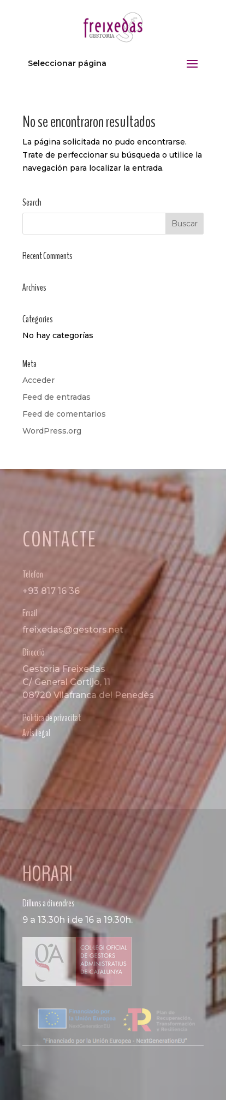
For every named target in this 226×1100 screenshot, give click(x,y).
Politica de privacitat (51, 717)
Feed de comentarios (64, 414)
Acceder (38, 380)
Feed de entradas (56, 397)
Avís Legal (36, 733)
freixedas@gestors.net (72, 629)
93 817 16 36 (54, 591)
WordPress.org (51, 431)
